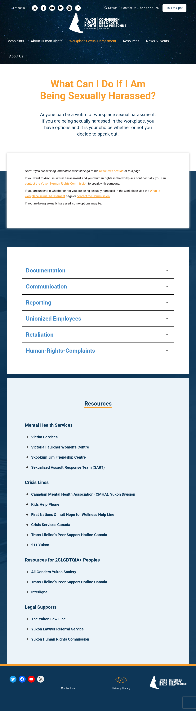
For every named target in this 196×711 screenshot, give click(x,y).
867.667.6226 (149, 8)
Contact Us (128, 8)
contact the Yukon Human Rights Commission (56, 183)
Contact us (68, 688)
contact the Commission (93, 196)
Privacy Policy (121, 688)
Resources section (111, 171)
